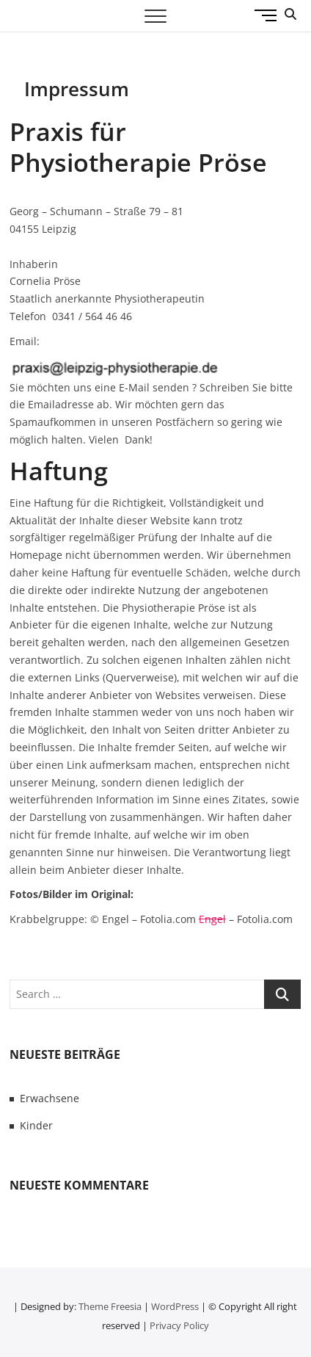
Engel (212, 919)
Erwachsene (49, 1098)
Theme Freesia (110, 1306)
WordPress (175, 1306)
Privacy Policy (179, 1325)
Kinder (36, 1125)
